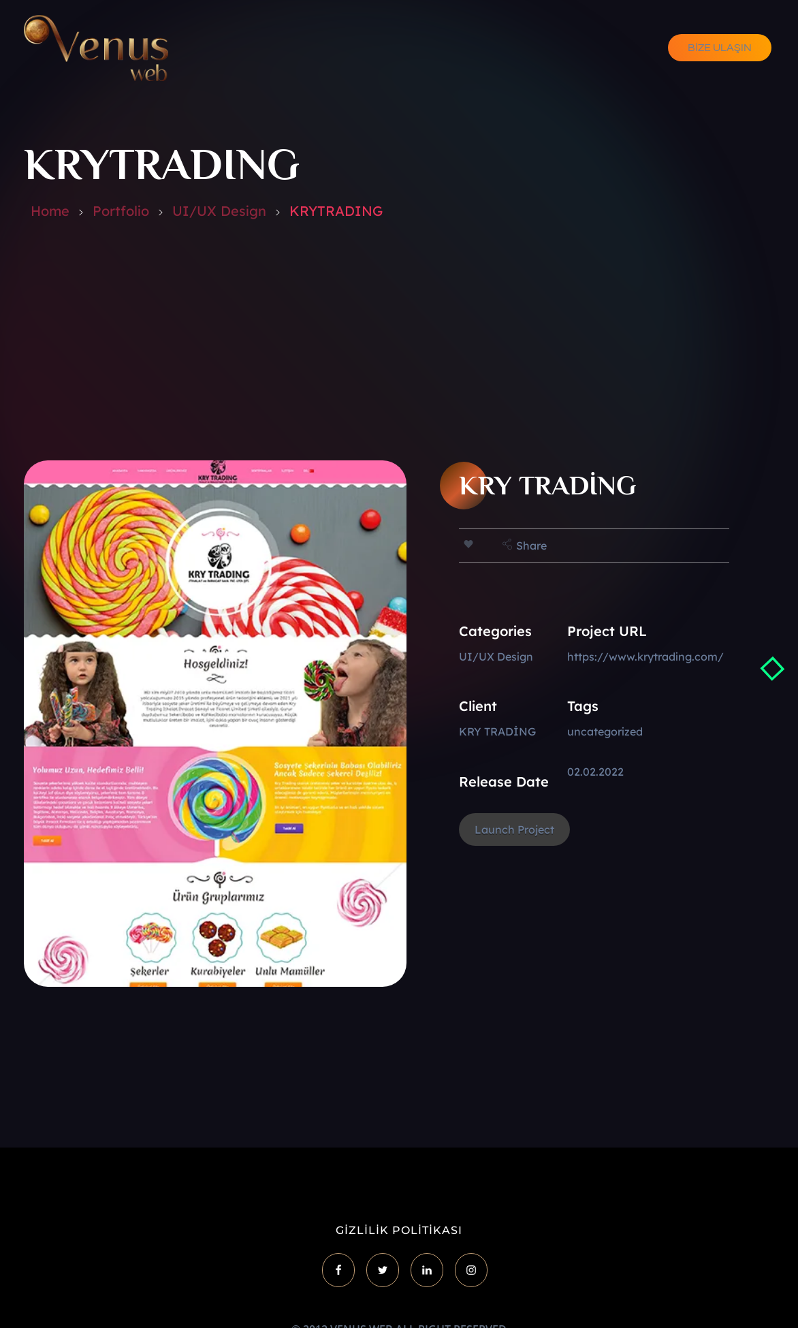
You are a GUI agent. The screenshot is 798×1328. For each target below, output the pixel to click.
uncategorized (605, 731)
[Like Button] (468, 544)
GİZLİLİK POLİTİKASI (399, 1230)
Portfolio (121, 210)
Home (50, 210)
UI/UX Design (219, 210)
